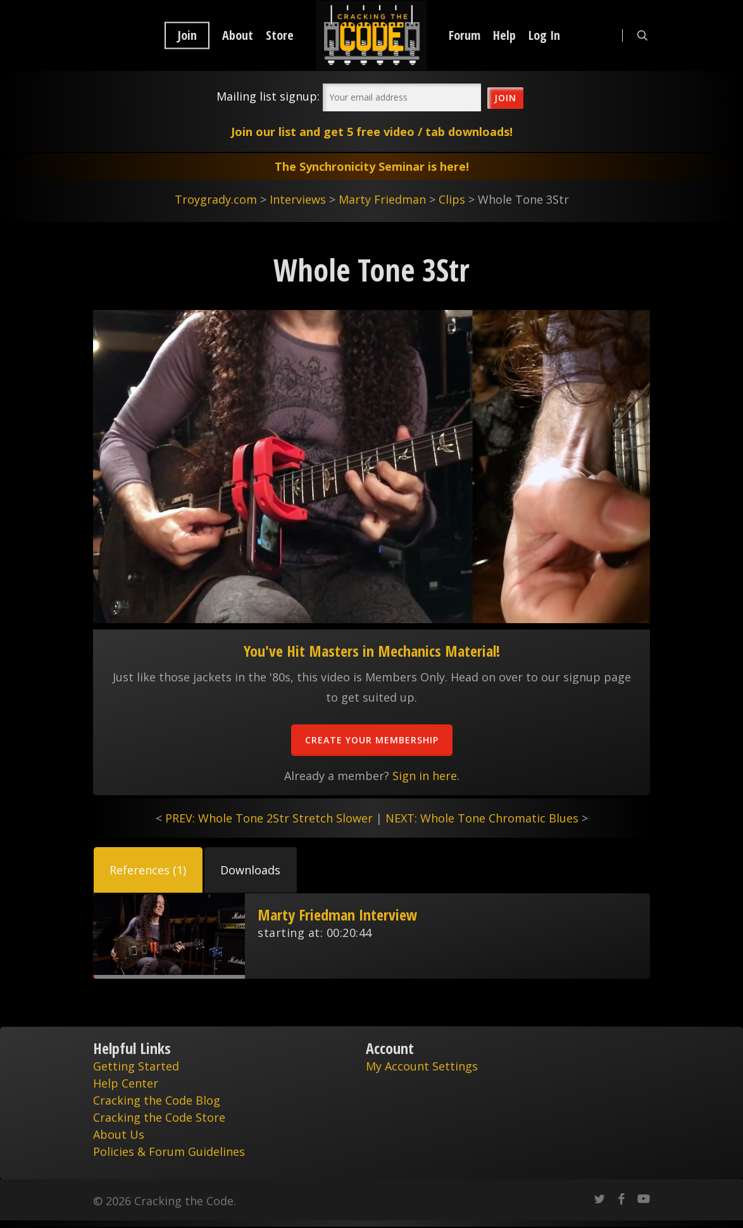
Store (280, 35)
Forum (464, 35)
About (237, 35)
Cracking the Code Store (159, 1117)
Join (187, 35)
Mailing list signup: (268, 96)
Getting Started (136, 1066)
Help (504, 35)
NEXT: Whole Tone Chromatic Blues (481, 818)
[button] (148, 870)
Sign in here (424, 775)
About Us (118, 1134)
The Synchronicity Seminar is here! (372, 166)
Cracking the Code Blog (156, 1100)
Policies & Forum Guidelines (169, 1151)
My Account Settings (422, 1066)
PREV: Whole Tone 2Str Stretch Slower (269, 818)
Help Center (125, 1083)
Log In (544, 35)
